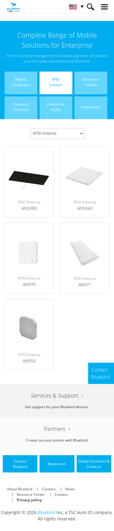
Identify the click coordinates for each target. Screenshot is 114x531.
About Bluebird (19, 489)
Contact (61, 494)
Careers (49, 489)
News (70, 489)
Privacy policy (29, 499)
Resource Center (31, 494)
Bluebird (46, 512)
